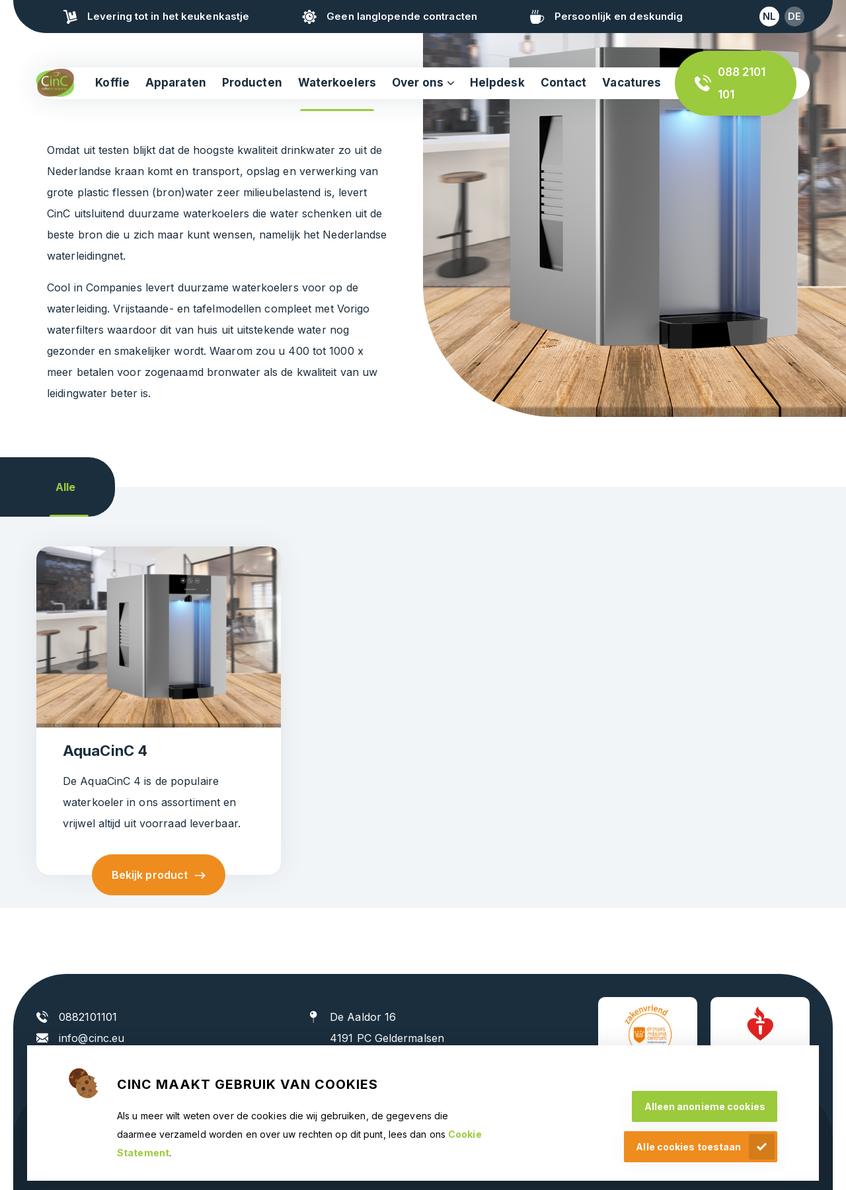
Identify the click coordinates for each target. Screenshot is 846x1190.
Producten (252, 82)
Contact (564, 82)
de (794, 16)
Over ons (417, 82)
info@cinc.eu (91, 1038)
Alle (65, 487)
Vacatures (631, 82)
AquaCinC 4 (105, 750)
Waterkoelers (337, 82)
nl (769, 16)
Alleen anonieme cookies (704, 1106)
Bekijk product (150, 874)
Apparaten (175, 82)
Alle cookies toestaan (688, 1146)
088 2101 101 (742, 83)
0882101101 (88, 1016)
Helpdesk (497, 82)
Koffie (112, 82)
